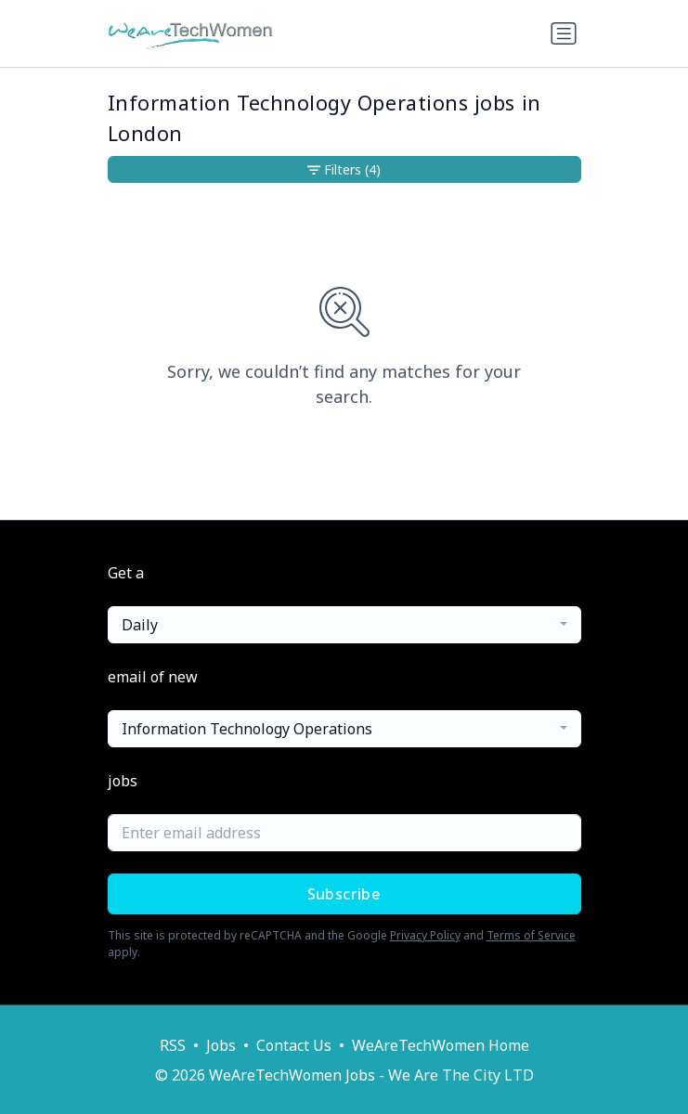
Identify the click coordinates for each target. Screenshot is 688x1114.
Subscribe (344, 894)
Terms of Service (531, 935)
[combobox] (344, 624)
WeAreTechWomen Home (440, 1045)
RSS (173, 1045)
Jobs (221, 1045)
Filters (344, 169)
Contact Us (293, 1045)
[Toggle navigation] (563, 33)
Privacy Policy (425, 935)
